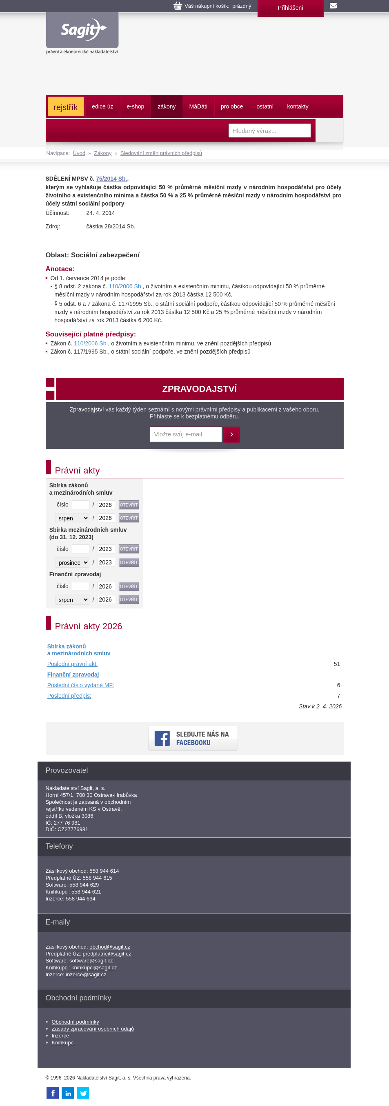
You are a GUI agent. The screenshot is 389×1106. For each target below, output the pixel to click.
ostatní (264, 106)
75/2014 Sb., (112, 178)
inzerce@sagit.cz (86, 974)
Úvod (79, 153)
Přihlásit (231, 434)
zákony (167, 106)
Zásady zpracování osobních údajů (93, 1029)
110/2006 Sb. (125, 286)
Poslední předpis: (69, 695)
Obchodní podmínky (75, 1022)
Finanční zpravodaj (73, 674)
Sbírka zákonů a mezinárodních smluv (79, 650)
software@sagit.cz (91, 961)
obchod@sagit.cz (109, 947)
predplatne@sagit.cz (107, 954)
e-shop (135, 106)
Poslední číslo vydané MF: (80, 685)
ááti (198, 106)
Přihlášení (290, 7)
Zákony (103, 153)
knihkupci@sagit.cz (94, 967)
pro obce (232, 106)
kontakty (298, 106)
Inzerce (60, 1036)
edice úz (102, 106)
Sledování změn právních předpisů (161, 153)
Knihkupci (63, 1043)
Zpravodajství (87, 409)
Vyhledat (329, 130)
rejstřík (66, 107)
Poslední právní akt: (72, 664)
